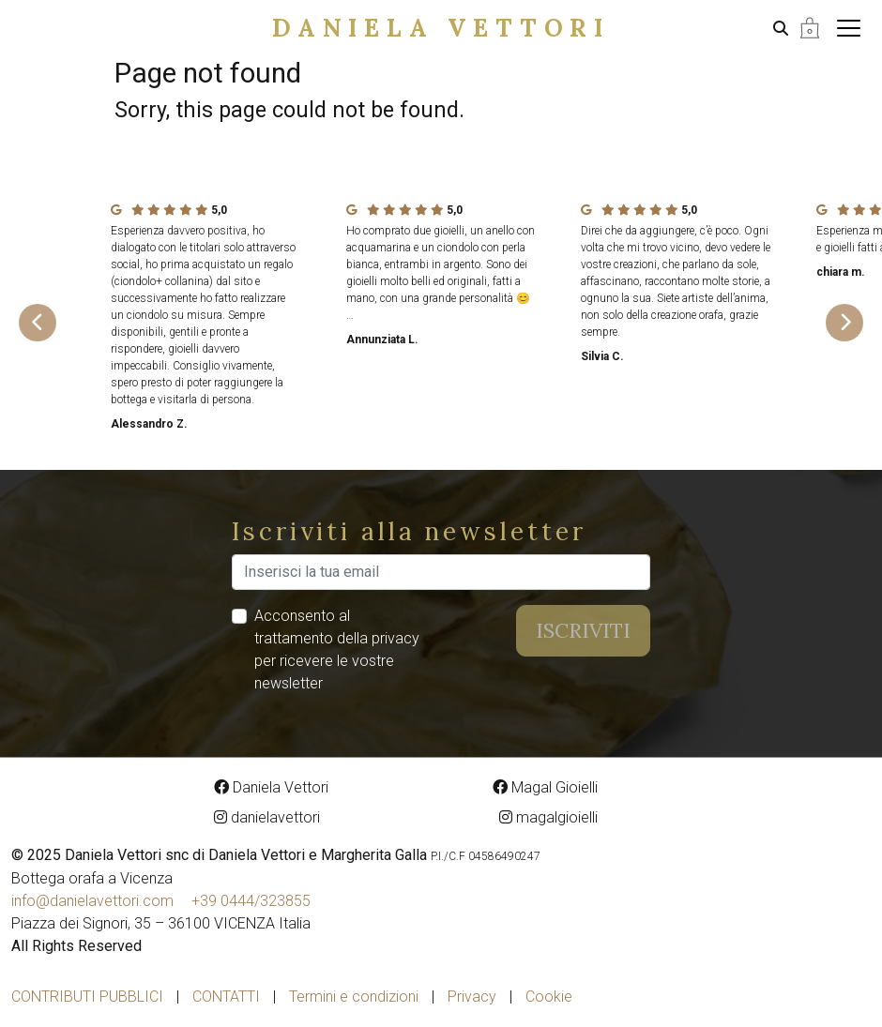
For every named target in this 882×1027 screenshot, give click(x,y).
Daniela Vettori (441, 27)
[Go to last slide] (37, 322)
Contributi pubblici (87, 996)
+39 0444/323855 (251, 901)
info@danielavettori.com (92, 901)
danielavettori (267, 817)
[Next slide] (844, 322)
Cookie (548, 996)
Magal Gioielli (545, 787)
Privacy (472, 996)
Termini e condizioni (353, 996)
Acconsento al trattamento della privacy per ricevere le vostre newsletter (336, 649)
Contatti (226, 996)
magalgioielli (548, 817)
